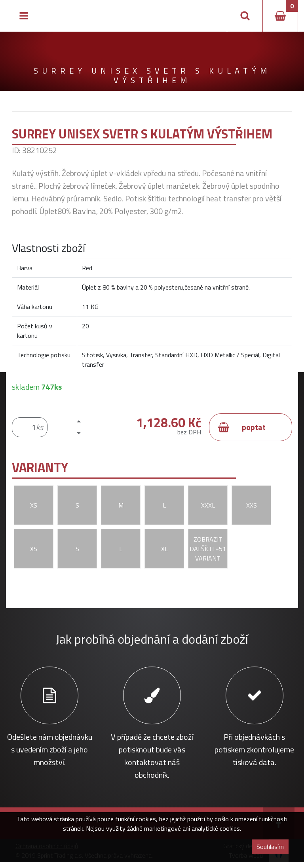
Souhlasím (270, 846)
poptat (241, 427)
